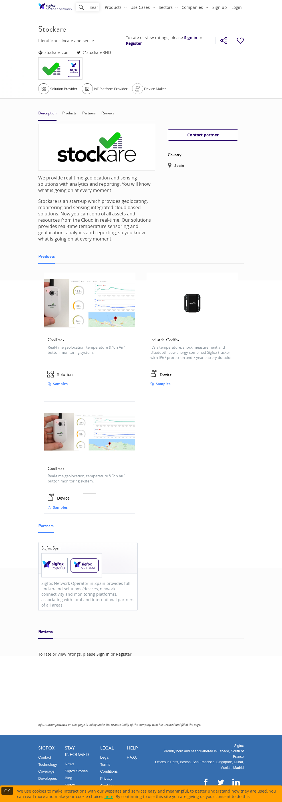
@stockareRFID (93, 52)
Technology (47, 764)
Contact (44, 757)
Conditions (109, 771)
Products (69, 113)
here (108, 796)
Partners (89, 113)
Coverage (46, 771)
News (69, 764)
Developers (47, 778)
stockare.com (54, 52)
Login (236, 7)
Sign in (190, 38)
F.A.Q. (132, 757)
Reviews (107, 113)
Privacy (106, 778)
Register (134, 43)
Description (47, 113)
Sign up (219, 7)
